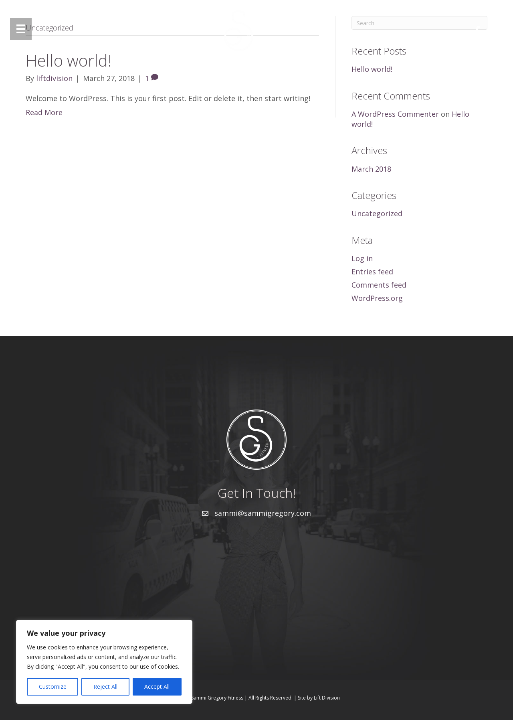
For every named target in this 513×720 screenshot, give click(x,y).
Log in (362, 258)
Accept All (157, 686)
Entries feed (372, 271)
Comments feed (378, 285)
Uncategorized (376, 213)
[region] (104, 662)
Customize (53, 686)
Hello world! (371, 69)
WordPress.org (377, 298)
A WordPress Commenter (395, 114)
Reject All (105, 686)
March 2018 (371, 169)
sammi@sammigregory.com (262, 513)
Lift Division (327, 697)
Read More (44, 112)
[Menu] (21, 29)
